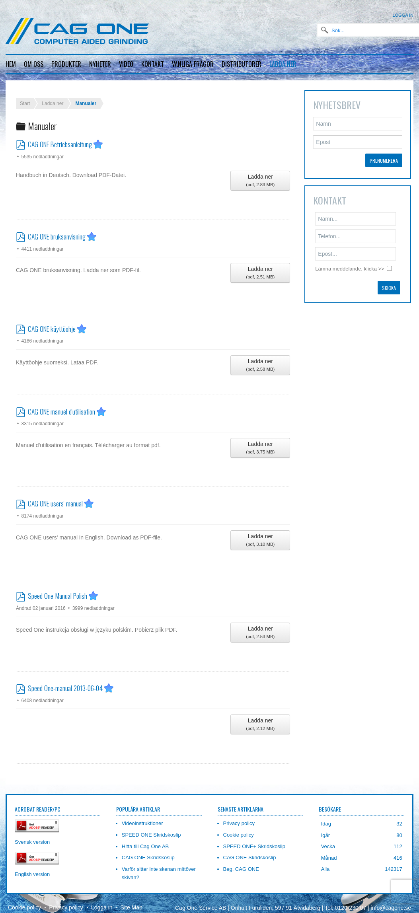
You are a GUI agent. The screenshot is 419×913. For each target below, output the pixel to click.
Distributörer (241, 64)
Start (25, 97)
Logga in (402, 15)
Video (126, 64)
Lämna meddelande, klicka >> (349, 262)
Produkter (66, 64)
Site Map (131, 901)
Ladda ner (282, 64)
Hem (11, 64)
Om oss (33, 64)
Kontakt (152, 64)
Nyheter (100, 64)
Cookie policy (24, 901)
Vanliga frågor (193, 64)
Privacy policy (66, 901)
